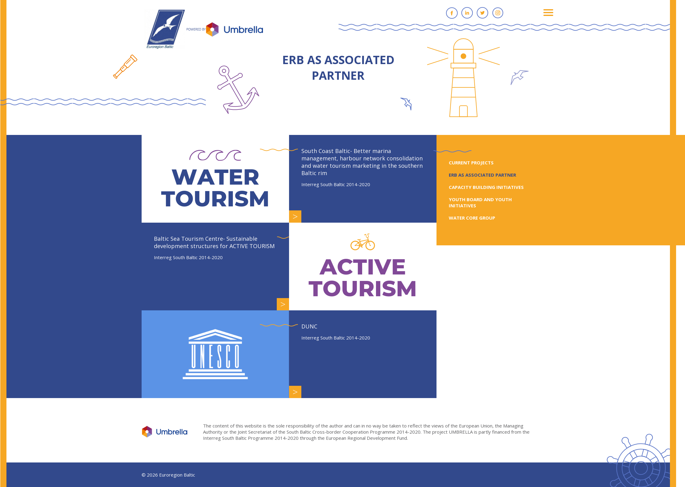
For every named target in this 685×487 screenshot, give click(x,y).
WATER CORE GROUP (476, 218)
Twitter (487, 13)
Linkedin (471, 13)
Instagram (502, 13)
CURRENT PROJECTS (475, 162)
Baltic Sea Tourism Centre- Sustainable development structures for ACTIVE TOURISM (218, 242)
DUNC (314, 326)
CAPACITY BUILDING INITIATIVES (490, 187)
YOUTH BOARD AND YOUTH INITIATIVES (484, 202)
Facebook (456, 13)
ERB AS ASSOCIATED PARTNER (486, 175)
